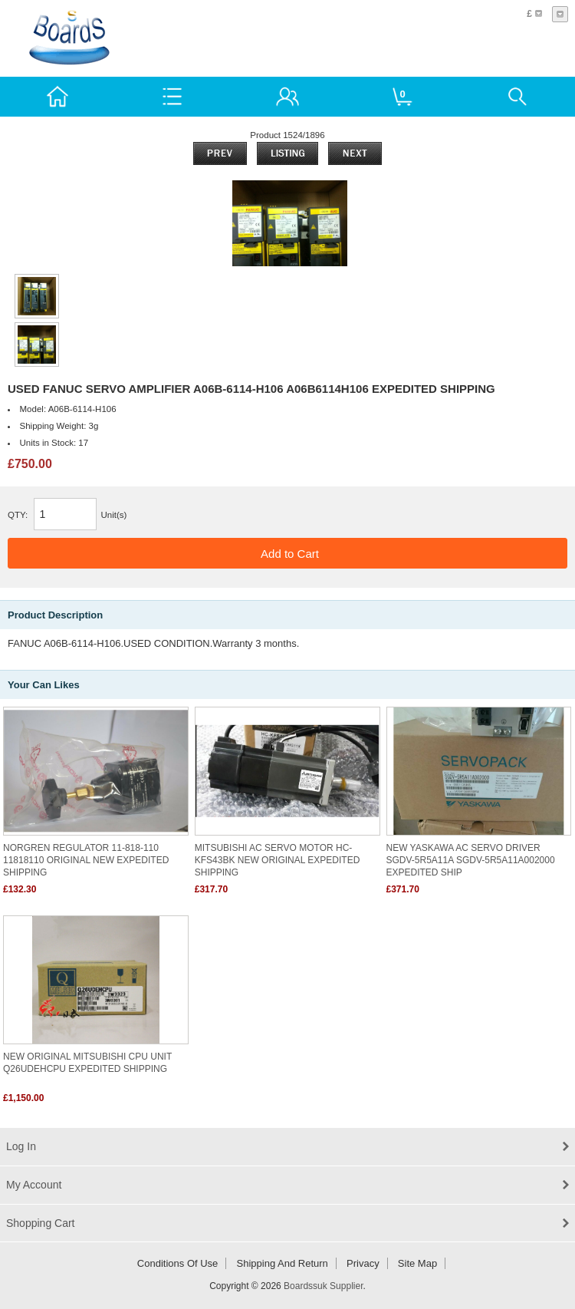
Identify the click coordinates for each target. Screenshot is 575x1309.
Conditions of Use (178, 1263)
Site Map (417, 1263)
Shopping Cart (40, 1223)
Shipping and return (282, 1263)
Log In (21, 1146)
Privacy (363, 1263)
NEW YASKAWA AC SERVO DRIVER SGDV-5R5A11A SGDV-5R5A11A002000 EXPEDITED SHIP (470, 860)
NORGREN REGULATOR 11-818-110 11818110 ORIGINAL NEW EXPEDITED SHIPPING (86, 860)
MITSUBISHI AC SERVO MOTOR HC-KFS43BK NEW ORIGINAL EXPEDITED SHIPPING (277, 860)
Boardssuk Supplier (323, 1286)
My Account (33, 1185)
